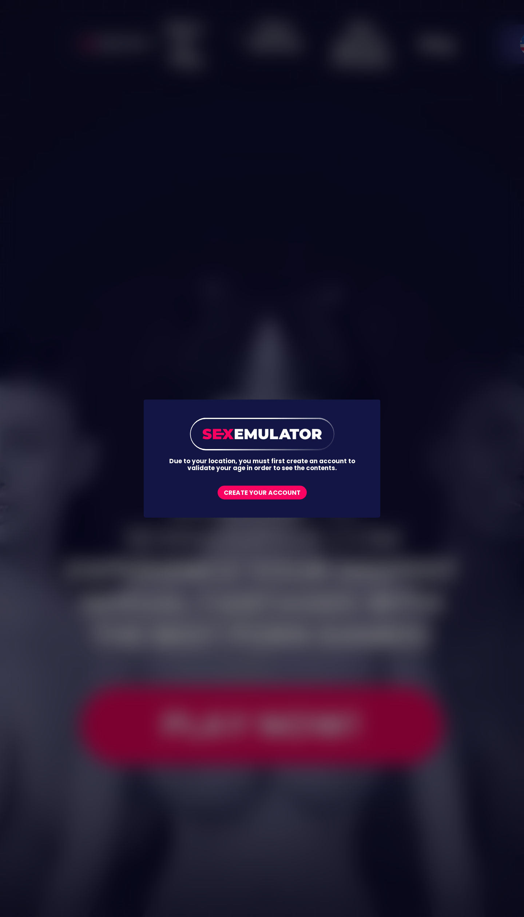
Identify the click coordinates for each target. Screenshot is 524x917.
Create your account (262, 492)
